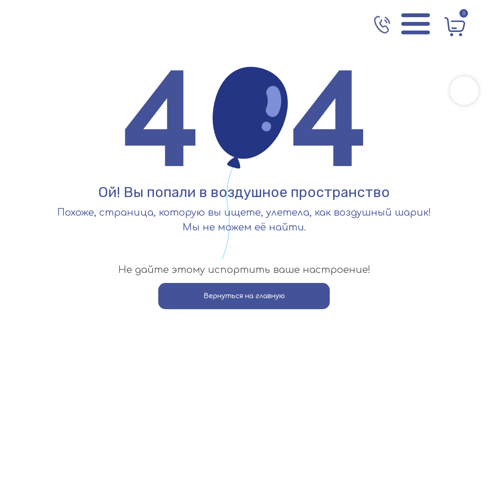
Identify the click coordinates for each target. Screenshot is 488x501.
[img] (64, 23)
